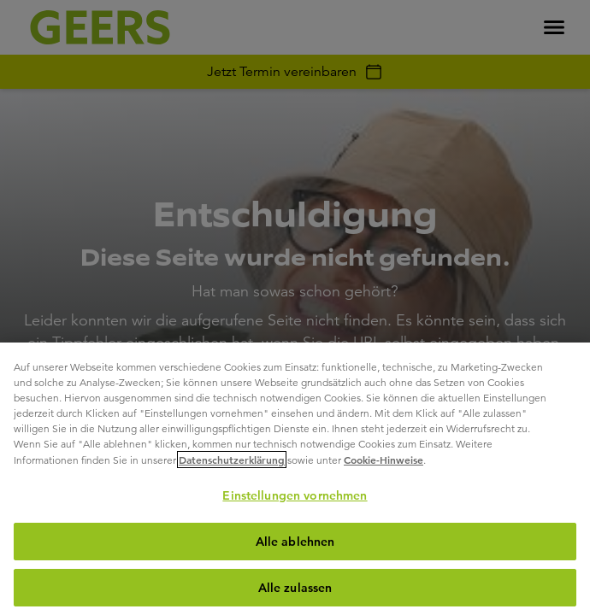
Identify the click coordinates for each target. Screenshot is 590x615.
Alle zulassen (295, 587)
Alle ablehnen (295, 541)
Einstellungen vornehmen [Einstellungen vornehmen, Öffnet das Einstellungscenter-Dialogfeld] (294, 495)
